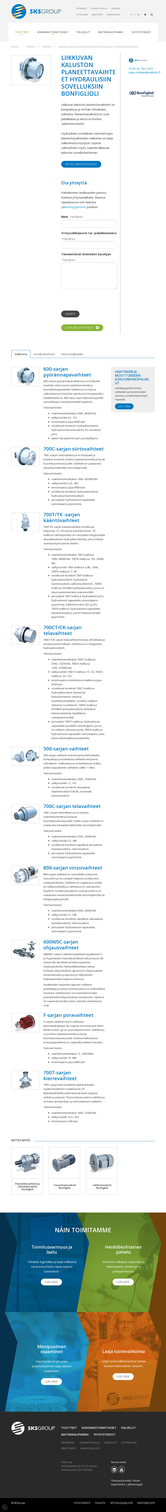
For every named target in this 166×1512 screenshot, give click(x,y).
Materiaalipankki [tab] (72, 354)
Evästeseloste (146, 1503)
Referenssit (81, 8)
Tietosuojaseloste (121, 1503)
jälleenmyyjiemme (73, 207)
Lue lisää (124, 406)
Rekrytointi (97, 14)
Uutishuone (82, 14)
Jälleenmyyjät (135, 1484)
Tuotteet (22, 32)
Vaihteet (46, 46)
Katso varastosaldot (81, 164)
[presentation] (91, 300)
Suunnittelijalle (99, 8)
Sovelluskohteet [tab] (44, 354)
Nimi (64, 217)
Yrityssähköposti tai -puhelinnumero (89, 233)
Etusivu (15, 46)
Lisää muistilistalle (82, 328)
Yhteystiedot (141, 32)
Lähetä (70, 314)
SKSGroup (115, 8)
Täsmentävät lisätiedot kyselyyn (86, 254)
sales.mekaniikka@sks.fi (144, 72)
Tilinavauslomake (121, 1480)
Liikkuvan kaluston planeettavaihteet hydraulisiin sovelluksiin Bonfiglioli (98, 46)
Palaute (100, 1503)
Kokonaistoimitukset (53, 32)
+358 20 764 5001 (141, 68)
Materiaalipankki (110, 32)
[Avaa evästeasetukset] (5, 1507)
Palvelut (83, 32)
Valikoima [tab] (21, 354)
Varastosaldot (114, 14)
